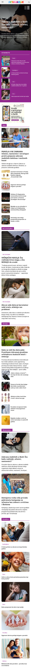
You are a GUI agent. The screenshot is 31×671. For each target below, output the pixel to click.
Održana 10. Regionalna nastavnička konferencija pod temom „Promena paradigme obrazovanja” (18, 196)
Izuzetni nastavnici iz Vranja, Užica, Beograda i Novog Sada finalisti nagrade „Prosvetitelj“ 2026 (19, 174)
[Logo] (16, 2)
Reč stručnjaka (6, 254)
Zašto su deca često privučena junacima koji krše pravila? (15, 578)
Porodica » (5, 519)
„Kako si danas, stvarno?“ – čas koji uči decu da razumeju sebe (19, 374)
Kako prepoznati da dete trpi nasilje (20, 96)
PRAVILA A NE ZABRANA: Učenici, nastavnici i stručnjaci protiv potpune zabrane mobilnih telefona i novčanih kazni (15, 156)
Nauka (13, 58)
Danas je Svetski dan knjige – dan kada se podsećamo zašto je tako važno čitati (19, 386)
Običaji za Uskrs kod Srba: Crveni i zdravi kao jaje (18, 397)
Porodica (5, 632)
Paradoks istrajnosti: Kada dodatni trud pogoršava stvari (19, 408)
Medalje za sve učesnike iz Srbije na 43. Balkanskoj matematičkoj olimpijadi (19, 208)
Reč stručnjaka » (7, 228)
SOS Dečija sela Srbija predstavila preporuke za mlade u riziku (18, 219)
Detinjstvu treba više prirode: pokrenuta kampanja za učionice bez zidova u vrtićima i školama (20, 62)
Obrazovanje (5, 17)
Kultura (4, 661)
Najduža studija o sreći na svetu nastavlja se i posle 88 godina (19, 419)
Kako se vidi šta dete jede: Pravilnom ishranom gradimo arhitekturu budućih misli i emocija (15, 353)
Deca (13, 93)
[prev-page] (25, 8)
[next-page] (28, 8)
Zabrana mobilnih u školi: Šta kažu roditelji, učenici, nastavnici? (15, 24)
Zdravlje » (5, 324)
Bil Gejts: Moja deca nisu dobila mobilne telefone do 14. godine (19, 85)
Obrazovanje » (7, 430)
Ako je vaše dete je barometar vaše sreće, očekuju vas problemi (15, 307)
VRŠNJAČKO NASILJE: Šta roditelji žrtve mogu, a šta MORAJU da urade (13, 259)
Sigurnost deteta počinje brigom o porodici (18, 185)
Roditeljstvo (15, 70)
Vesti (13, 81)
